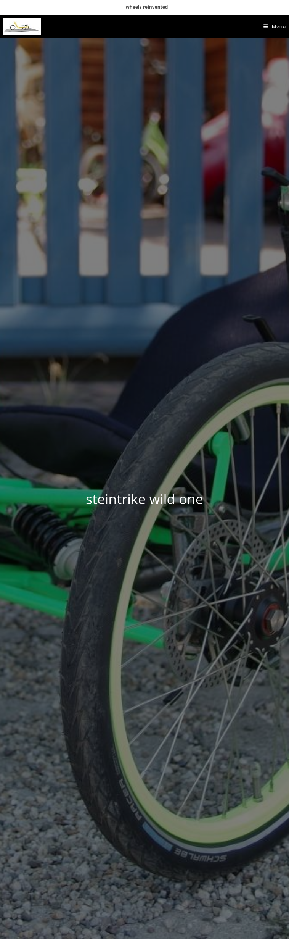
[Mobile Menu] (274, 26)
